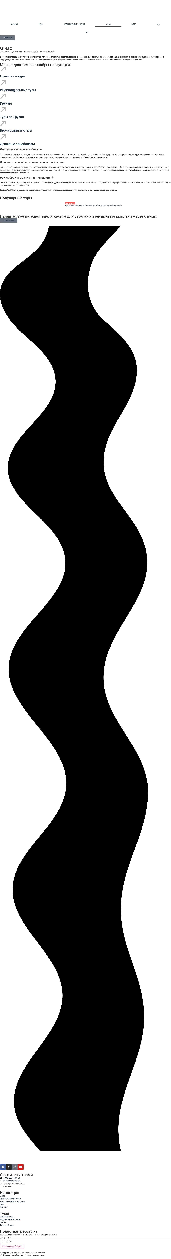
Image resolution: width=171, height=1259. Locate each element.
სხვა (159, 24)
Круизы (6, 103)
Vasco (42, 1252)
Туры (41, 24)
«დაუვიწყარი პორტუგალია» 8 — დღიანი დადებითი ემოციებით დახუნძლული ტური (93, 205)
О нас (108, 24)
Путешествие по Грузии (74, 24)
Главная (14, 24)
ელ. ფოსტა (5, 1238)
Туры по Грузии (12, 117)
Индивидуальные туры (18, 90)
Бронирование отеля (16, 130)
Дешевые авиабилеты (17, 144)
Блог (134, 24)
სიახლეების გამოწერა (12, 1246)
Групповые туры (13, 76)
